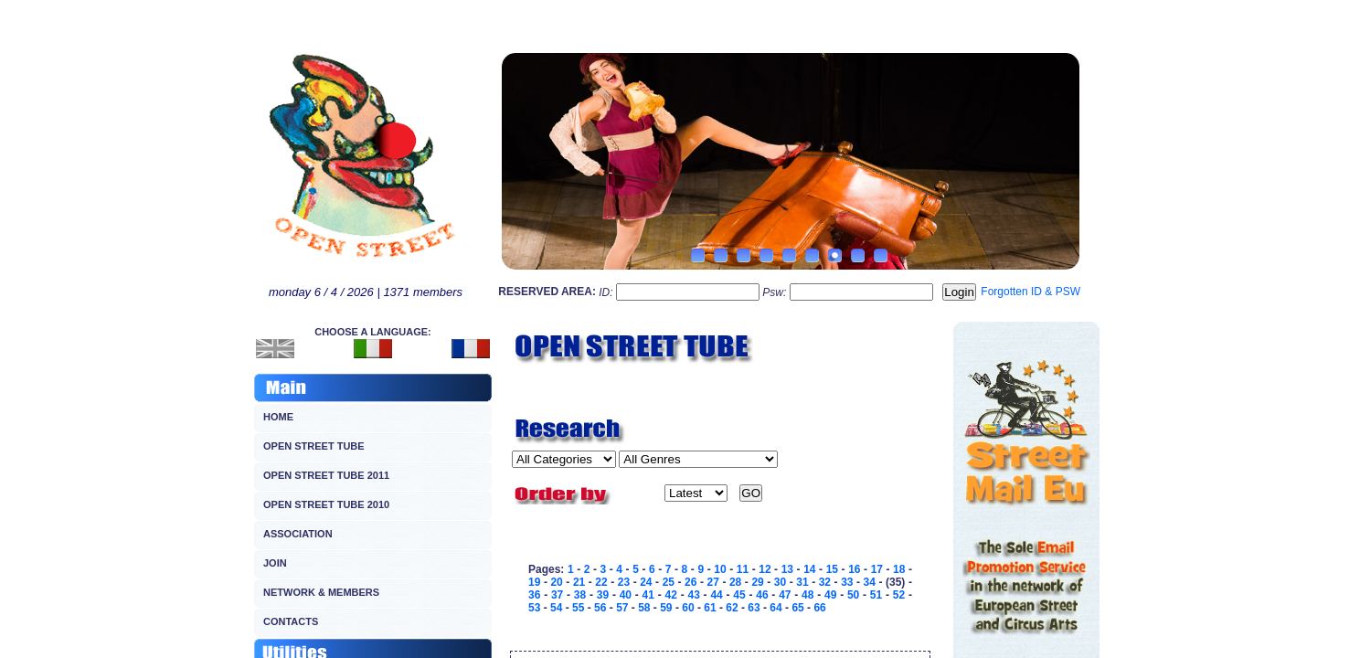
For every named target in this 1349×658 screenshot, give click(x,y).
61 (710, 607)
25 (668, 582)
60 (688, 607)
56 (600, 607)
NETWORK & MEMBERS (321, 592)
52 (899, 595)
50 (853, 595)
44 (716, 595)
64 (775, 607)
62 (732, 607)
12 (764, 569)
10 (720, 569)
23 (624, 582)
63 (753, 607)
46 (762, 595)
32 (825, 582)
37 (557, 595)
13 (787, 569)
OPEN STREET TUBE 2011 (326, 475)
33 (847, 582)
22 (601, 582)
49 (830, 595)
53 (534, 607)
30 (780, 582)
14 (809, 569)
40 (626, 595)
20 (556, 582)
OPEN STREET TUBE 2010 (326, 504)
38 (580, 595)
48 (807, 595)
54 (556, 607)
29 (757, 582)
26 (690, 582)
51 (876, 595)
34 (870, 582)
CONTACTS (290, 621)
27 (713, 582)
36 (534, 595)
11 (743, 569)
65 (797, 607)
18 (899, 569)
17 (877, 569)
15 (832, 569)
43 (693, 595)
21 (579, 582)
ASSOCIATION (298, 533)
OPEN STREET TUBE (314, 445)
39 (603, 595)
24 (646, 582)
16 (854, 569)
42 (671, 595)
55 (578, 607)
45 (739, 595)
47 (785, 595)
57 (622, 607)
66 (819, 607)
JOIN (275, 562)
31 (802, 582)
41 (648, 595)
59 (666, 607)
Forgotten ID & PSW (1030, 291)
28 (735, 582)
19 (534, 582)
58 (644, 607)
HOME (278, 416)
